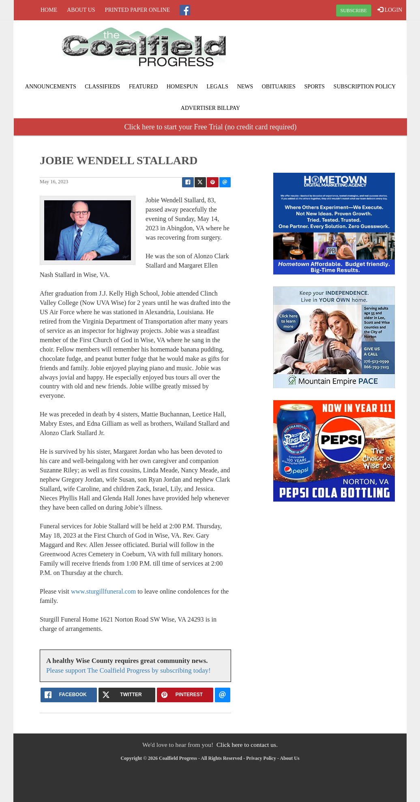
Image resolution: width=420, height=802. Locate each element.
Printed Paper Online (137, 10)
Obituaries (279, 87)
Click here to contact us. (247, 744)
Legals (217, 87)
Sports (314, 87)
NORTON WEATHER (340, 50)
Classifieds (102, 87)
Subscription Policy (365, 87)
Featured (143, 87)
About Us (81, 10)
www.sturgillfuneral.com (103, 591)
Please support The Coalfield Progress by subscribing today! (128, 670)
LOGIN (389, 9)
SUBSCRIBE (354, 10)
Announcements (50, 87)
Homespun (182, 87)
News (245, 87)
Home (49, 10)
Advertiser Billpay (210, 108)
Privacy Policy (261, 758)
